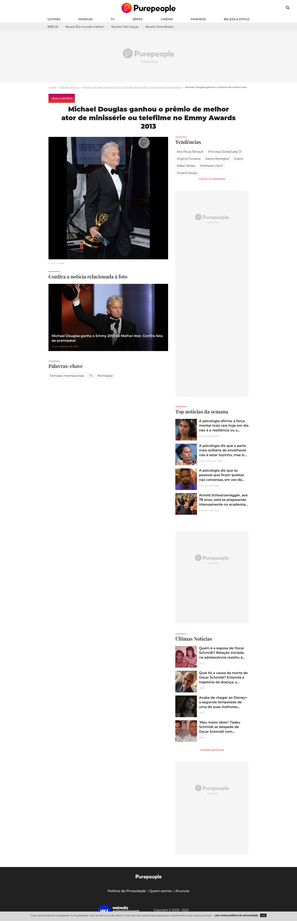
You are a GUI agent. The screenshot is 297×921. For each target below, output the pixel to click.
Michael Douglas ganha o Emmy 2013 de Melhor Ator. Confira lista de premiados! (132, 87)
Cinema (167, 19)
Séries (137, 19)
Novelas (85, 19)
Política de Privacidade (127, 891)
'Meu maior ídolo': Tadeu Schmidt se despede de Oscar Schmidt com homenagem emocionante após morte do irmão (222, 731)
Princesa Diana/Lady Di (225, 152)
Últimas (53, 19)
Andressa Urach (211, 166)
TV (112, 19)
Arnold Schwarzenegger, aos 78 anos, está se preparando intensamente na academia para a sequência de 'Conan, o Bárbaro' (223, 504)
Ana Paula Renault (190, 152)
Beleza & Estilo (237, 19)
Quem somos (160, 891)
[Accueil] (148, 8)
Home (52, 87)
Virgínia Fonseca (189, 159)
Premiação (105, 376)
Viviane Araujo (187, 173)
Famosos (198, 19)
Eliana (238, 159)
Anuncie (182, 891)
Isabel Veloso (186, 166)
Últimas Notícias (69, 87)
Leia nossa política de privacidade (236, 915)
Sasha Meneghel (217, 159)
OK (263, 915)
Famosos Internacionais (67, 376)
